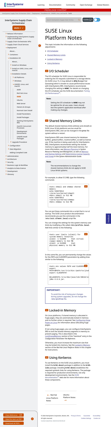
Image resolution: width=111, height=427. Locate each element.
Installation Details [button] (19, 74)
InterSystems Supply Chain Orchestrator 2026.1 (16, 13)
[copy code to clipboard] (85, 186)
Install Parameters (24, 114)
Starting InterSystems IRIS (25, 122)
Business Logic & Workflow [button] (17, 165)
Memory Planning (71, 149)
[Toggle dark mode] (97, 20)
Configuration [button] (15, 145)
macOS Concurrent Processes (24, 127)
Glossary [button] (10, 174)
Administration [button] (13, 156)
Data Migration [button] (15, 149)
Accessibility (96, 416)
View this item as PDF (13, 419)
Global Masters (103, 5)
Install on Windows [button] (19, 65)
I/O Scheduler (52, 51)
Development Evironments (22, 132)
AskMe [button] (88, 19)
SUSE (70, 13)
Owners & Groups (23, 107)
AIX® (19, 90)
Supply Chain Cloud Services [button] (18, 44)
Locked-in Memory (54, 59)
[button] (46, 71)
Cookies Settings (86, 418)
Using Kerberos (53, 63)
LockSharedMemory (53, 336)
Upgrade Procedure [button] (19, 142)
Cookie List (97, 418)
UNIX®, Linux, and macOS (59, 13)
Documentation (55, 5)
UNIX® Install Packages (22, 138)
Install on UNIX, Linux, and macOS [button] (22, 69)
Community (70, 5)
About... (13, 51)
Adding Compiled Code (18, 152)
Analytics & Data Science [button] (16, 168)
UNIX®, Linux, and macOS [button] (21, 85)
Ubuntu (20, 100)
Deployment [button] (12, 47)
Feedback (108, 218)
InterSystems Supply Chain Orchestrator (18, 22)
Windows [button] (17, 81)
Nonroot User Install (24, 110)
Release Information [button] (15, 34)
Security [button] (10, 162)
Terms (79, 416)
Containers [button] (14, 54)
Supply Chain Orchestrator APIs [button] (19, 41)
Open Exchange (86, 5)
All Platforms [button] (19, 77)
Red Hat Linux (22, 93)
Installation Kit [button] (15, 58)
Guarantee (87, 416)
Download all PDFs (12, 423)
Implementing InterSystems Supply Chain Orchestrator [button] (20, 38)
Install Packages (23, 117)
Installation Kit (45, 13)
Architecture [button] (12, 159)
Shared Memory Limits (56, 55)
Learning (41, 5)
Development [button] (12, 171)
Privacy (73, 416)
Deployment (36, 13)
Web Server (21, 103)
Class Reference (13, 415)
